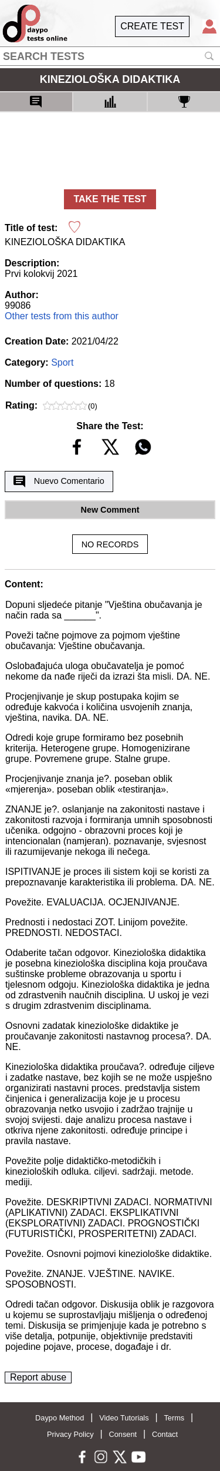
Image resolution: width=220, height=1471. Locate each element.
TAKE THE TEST (109, 199)
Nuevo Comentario (58, 481)
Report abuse (38, 1377)
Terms (174, 1417)
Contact (165, 1434)
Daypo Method (59, 1417)
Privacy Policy (70, 1434)
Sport (62, 362)
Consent (123, 1434)
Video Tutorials (123, 1417)
